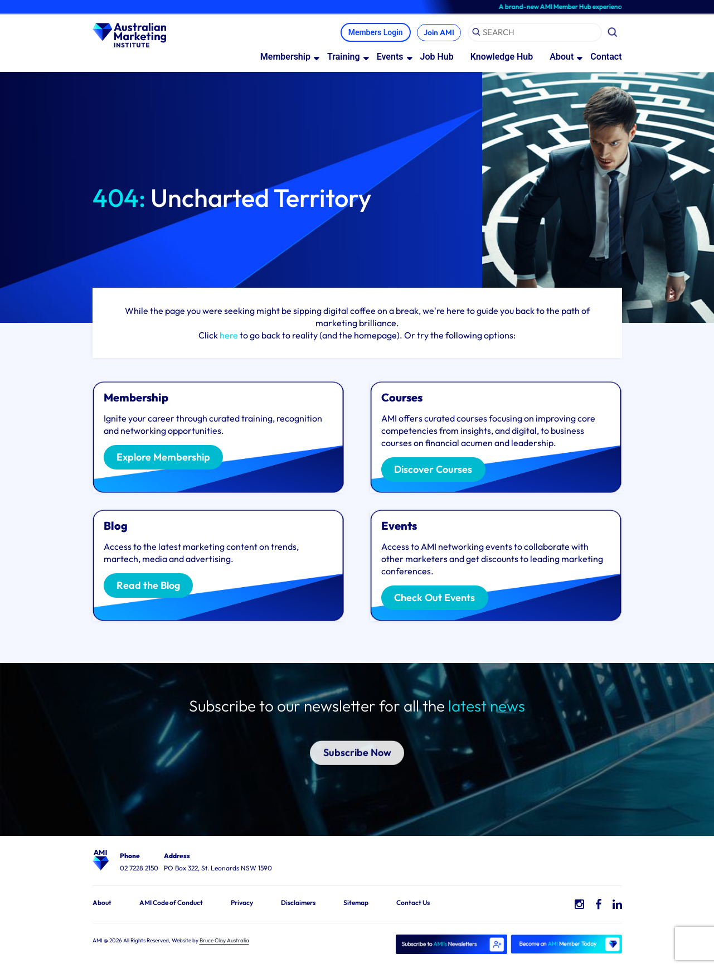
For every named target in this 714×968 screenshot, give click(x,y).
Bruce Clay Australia (224, 941)
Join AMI (437, 33)
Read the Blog (151, 586)
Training (343, 57)
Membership (285, 57)
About (562, 57)
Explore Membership (166, 458)
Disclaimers (298, 903)
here (229, 335)
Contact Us (413, 903)
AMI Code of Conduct (171, 903)
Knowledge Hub (501, 57)
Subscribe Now (357, 740)
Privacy (242, 903)
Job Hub (437, 57)
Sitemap (355, 903)
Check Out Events (437, 599)
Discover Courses (436, 470)
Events (390, 57)
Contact (605, 57)
